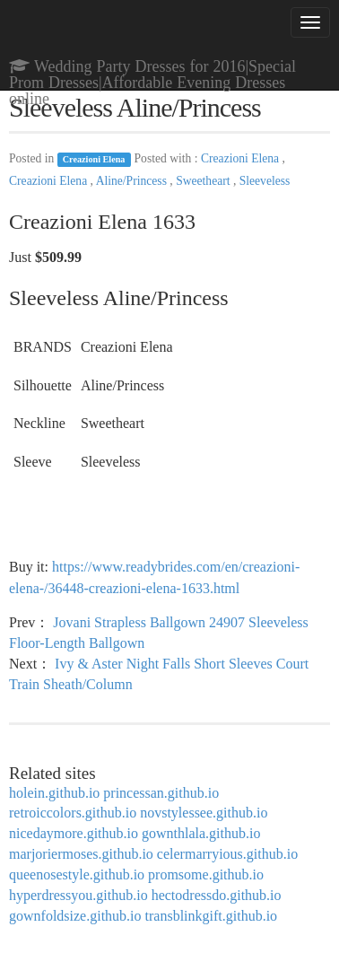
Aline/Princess (133, 181)
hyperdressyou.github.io (78, 895)
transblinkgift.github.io (211, 915)
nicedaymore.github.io (73, 833)
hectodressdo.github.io (217, 895)
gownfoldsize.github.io (75, 915)
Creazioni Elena (94, 159)
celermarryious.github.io (227, 853)
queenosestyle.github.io (76, 874)
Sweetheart (204, 181)
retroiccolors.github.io (72, 812)
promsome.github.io (206, 874)
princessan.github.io (161, 792)
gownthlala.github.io (201, 833)
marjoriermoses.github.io (81, 853)
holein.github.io (54, 792)
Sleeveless (265, 181)
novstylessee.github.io (203, 812)
